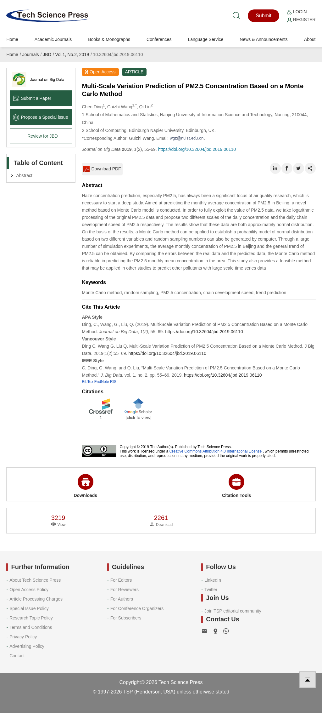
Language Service (205, 39)
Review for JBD (42, 136)
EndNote (101, 381)
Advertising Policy (26, 646)
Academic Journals (53, 39)
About (310, 39)
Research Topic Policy (31, 617)
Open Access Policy (28, 589)
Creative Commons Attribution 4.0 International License (215, 451)
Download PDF (102, 169)
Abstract (24, 175)
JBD (47, 54)
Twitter (210, 589)
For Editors (121, 580)
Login (297, 11)
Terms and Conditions (30, 627)
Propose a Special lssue (40, 117)
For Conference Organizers (137, 608)
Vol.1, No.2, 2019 (72, 54)
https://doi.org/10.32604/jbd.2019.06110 (197, 149)
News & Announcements (264, 39)
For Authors (121, 599)
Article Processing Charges (36, 599)
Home (12, 39)
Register (301, 19)
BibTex (87, 381)
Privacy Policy (23, 636)
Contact (17, 655)
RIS (113, 381)
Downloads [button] (85, 486)
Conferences (159, 39)
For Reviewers (124, 589)
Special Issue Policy (29, 608)
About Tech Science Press (35, 580)
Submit (263, 15)
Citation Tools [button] (236, 486)
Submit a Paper (32, 98)
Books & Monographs (109, 39)
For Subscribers (126, 617)
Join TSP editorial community (232, 610)
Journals (30, 54)
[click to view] (138, 417)
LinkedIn (212, 580)
